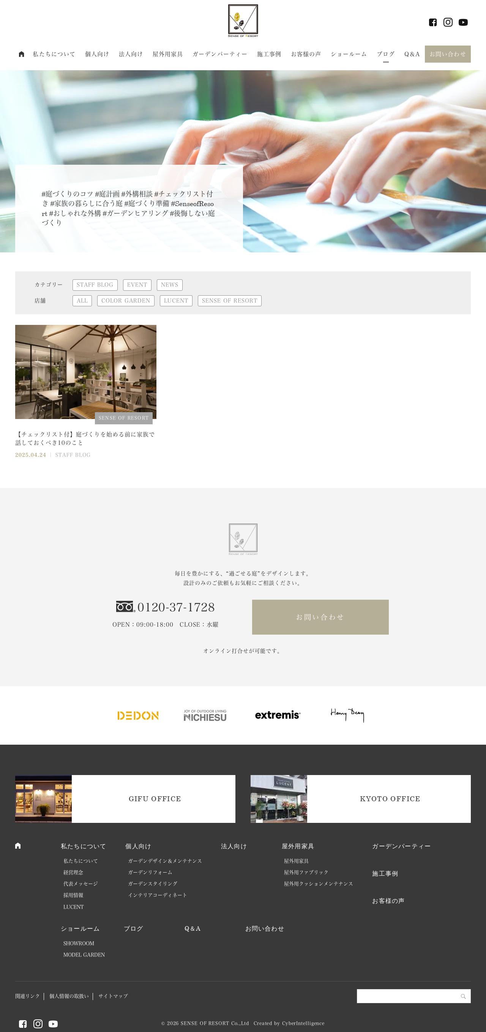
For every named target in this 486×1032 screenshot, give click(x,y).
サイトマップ (113, 996)
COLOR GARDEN (125, 300)
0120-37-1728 (176, 607)
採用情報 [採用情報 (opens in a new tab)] (73, 895)
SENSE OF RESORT (229, 300)
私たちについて (54, 54)
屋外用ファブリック (306, 872)
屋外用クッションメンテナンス (318, 883)
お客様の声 (306, 54)
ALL (82, 300)
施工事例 (269, 54)
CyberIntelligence (303, 1023)
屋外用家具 (168, 54)
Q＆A (412, 54)
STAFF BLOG (95, 284)
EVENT (137, 284)
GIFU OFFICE (155, 798)
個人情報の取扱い (69, 996)
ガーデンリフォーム (150, 872)
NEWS (169, 284)
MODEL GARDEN (84, 954)
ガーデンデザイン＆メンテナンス (165, 861)
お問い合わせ (447, 54)
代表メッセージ (80, 883)
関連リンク (27, 996)
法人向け (131, 54)
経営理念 (73, 872)
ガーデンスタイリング (152, 883)
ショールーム (349, 54)
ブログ (386, 54)
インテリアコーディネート (157, 895)
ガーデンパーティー (220, 54)
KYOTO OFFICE (390, 798)
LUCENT (176, 300)
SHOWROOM (78, 943)
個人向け (97, 54)
